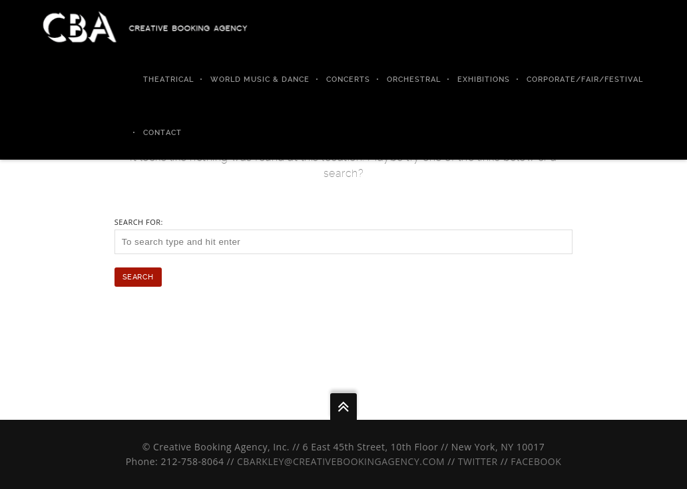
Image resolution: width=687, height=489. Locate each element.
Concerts (348, 79)
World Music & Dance (260, 79)
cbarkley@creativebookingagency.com (341, 461)
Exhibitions (483, 79)
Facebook (536, 461)
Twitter (478, 461)
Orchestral (414, 79)
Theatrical (168, 79)
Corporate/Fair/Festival (585, 79)
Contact (162, 132)
